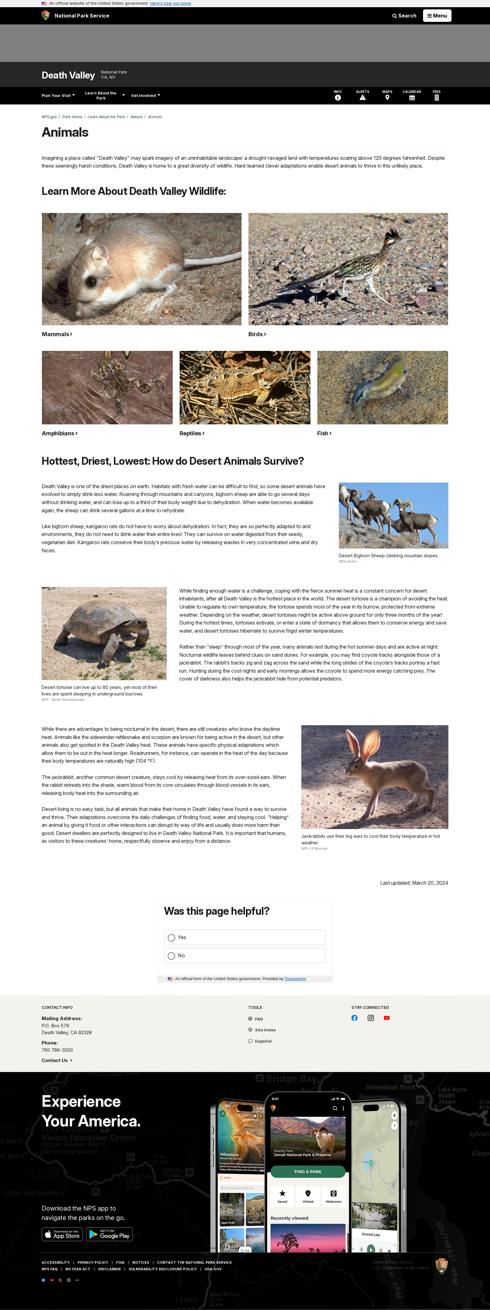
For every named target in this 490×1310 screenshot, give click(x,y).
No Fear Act (77, 1269)
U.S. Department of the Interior (402, 1268)
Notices (140, 1262)
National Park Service (393, 1262)
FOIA (120, 1262)
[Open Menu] (437, 15)
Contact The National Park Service (194, 1262)
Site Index (262, 1029)
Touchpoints (295, 978)
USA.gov (213, 1269)
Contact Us (55, 1060)
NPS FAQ (50, 1269)
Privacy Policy (93, 1262)
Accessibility (56, 1262)
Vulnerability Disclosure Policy (163, 1269)
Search (404, 16)
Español (260, 1041)
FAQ (255, 1018)
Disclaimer (109, 1269)
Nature (136, 116)
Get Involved (145, 95)
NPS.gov (49, 116)
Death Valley (68, 75)
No (181, 955)
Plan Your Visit (58, 95)
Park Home (72, 116)
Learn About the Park (105, 95)
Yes (182, 937)
